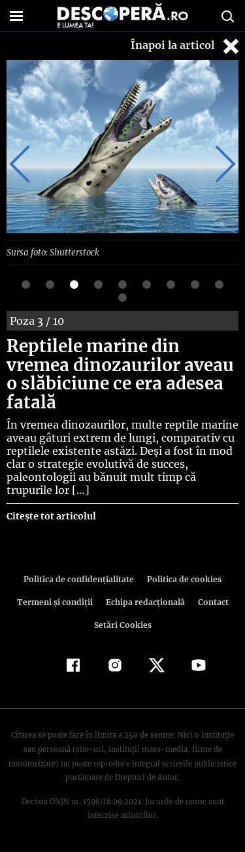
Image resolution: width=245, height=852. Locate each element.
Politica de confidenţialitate (81, 578)
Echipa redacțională (144, 601)
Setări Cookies (122, 624)
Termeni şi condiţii (56, 601)
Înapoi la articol (186, 46)
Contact (211, 601)
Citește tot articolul (51, 515)
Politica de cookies (182, 578)
